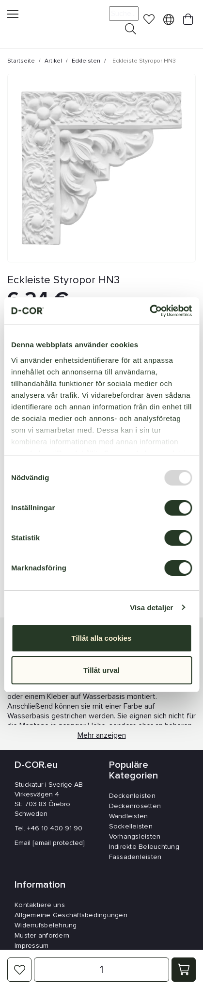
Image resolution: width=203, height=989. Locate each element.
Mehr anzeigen (102, 736)
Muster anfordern (42, 935)
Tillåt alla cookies (102, 638)
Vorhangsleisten (135, 836)
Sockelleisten (131, 826)
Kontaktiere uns (40, 905)
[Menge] (101, 969)
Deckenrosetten (135, 806)
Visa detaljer (151, 607)
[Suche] (124, 13)
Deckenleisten (132, 796)
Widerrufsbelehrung (46, 925)
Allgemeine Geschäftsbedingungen (71, 915)
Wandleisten (128, 816)
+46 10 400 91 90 (54, 828)
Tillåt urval (101, 670)
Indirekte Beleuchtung (144, 847)
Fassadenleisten (135, 857)
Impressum (31, 945)
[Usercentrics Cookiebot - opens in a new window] (149, 311)
